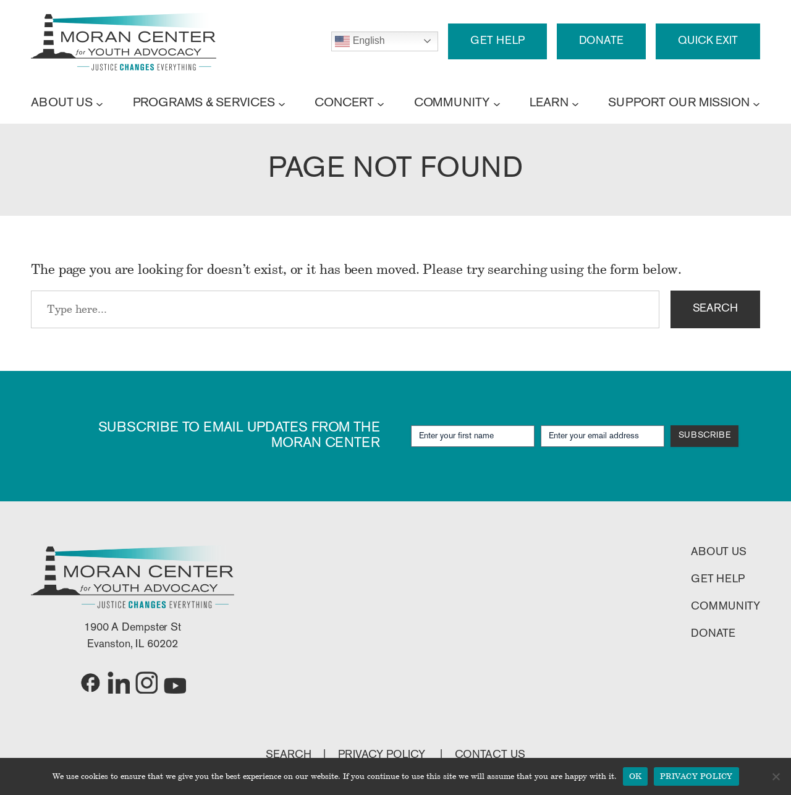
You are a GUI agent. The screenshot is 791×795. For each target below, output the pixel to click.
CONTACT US (490, 755)
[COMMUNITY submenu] (497, 103)
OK (635, 776)
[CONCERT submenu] (380, 103)
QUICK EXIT (708, 41)
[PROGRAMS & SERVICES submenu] (282, 103)
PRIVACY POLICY (383, 755)
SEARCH (715, 309)
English (359, 41)
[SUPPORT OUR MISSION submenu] (756, 103)
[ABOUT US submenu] (99, 103)
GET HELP (497, 41)
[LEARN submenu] (575, 103)
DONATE (601, 41)
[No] (775, 776)
